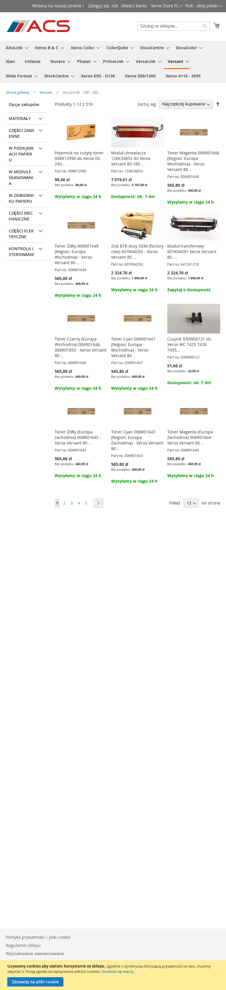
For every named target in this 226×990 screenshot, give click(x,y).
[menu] (113, 62)
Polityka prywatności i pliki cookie (38, 937)
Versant (46, 92)
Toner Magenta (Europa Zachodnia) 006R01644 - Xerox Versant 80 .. (190, 437)
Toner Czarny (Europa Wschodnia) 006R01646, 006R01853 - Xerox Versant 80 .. (80, 347)
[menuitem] (15, 47)
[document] (113, 975)
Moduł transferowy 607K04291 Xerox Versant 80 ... (191, 251)
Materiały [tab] (20, 118)
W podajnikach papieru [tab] (21, 154)
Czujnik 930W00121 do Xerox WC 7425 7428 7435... (189, 344)
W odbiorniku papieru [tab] (21, 198)
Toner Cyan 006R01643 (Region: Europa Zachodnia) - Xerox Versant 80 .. (137, 440)
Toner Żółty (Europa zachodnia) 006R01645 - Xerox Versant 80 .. (78, 437)
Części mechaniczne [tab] (21, 216)
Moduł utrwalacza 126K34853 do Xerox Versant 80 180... (130, 158)
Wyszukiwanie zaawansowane (35, 953)
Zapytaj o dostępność (189, 289)
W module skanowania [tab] (21, 177)
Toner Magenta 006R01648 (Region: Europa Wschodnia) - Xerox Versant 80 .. (193, 161)
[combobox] (173, 26)
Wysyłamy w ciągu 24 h (78, 196)
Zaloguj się (98, 5)
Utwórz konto (134, 5)
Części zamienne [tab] (21, 133)
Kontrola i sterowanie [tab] (21, 251)
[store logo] (39, 26)
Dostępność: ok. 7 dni (133, 196)
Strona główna (18, 92)
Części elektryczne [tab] (21, 233)
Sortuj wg (147, 104)
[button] (203, 6)
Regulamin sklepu (23, 945)
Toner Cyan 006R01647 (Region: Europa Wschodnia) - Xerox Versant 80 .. (133, 347)
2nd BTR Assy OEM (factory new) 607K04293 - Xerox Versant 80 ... (137, 251)
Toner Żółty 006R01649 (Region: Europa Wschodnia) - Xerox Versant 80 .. (77, 254)
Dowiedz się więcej (117, 971)
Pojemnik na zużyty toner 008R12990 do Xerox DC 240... (79, 158)
